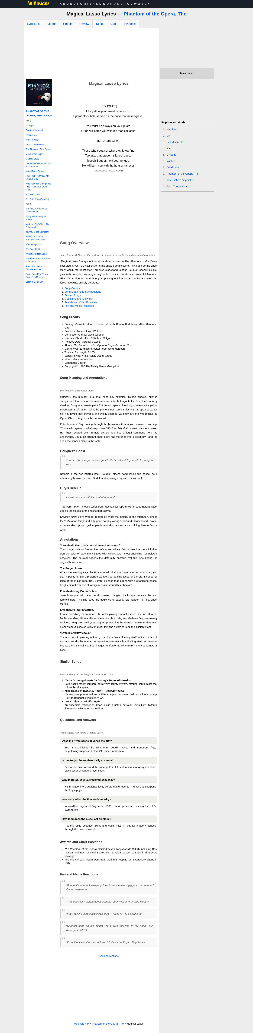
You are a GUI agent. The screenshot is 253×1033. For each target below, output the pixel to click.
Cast (114, 23)
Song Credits (72, 288)
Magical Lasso (32, 159)
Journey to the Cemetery (37, 232)
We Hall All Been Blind (36, 254)
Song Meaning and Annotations (82, 291)
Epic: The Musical (177, 186)
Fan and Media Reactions (79, 305)
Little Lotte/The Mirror (36, 144)
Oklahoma (173, 167)
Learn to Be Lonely (34, 282)
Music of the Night (34, 154)
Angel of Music (33, 140)
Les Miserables (175, 142)
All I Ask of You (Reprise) (37, 199)
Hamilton (172, 129)
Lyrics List (33, 23)
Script (99, 23)
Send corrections (109, 955)
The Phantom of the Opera (38, 149)
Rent (169, 148)
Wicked (171, 161)
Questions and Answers (78, 298)
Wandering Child (33, 244)
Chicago (171, 154)
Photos (68, 23)
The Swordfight (33, 249)
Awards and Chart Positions (80, 302)
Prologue (30, 125)
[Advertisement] (91, 54)
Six (168, 135)
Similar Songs (72, 295)
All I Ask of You (33, 194)
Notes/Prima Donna (35, 171)
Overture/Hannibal (34, 130)
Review (84, 23)
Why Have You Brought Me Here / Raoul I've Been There (38, 187)
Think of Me (31, 135)
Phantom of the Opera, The (155, 14)
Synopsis (130, 23)
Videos (51, 23)
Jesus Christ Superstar (180, 179)
